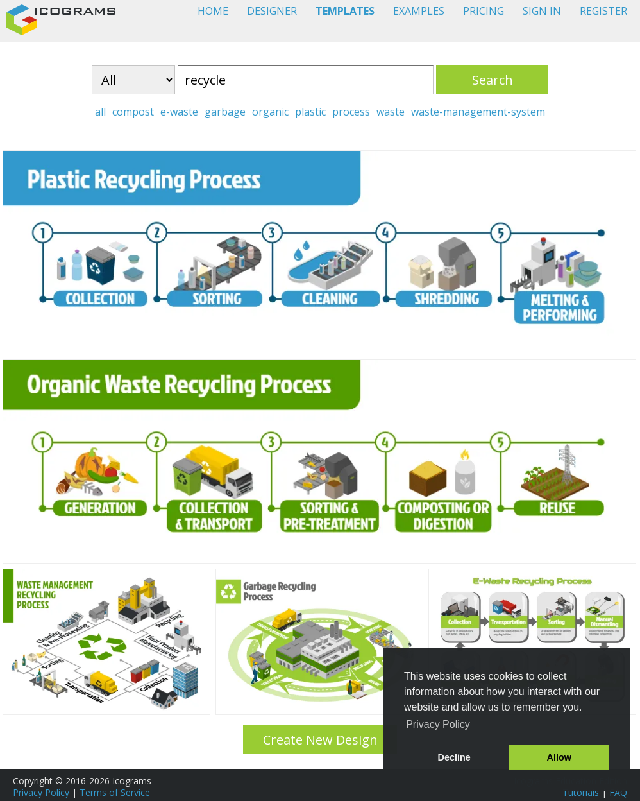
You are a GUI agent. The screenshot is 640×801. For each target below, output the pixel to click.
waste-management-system (478, 112)
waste (390, 112)
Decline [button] (454, 757)
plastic (310, 112)
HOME (213, 11)
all (100, 112)
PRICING (483, 11)
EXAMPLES (418, 11)
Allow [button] (559, 757)
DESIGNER (272, 11)
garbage (225, 112)
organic (270, 112)
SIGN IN (542, 11)
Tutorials (580, 792)
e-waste (179, 112)
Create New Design (320, 739)
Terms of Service (115, 792)
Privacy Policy (41, 792)
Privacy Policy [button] (438, 724)
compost (133, 112)
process (351, 112)
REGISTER (603, 11)
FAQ (618, 792)
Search (492, 80)
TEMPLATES (345, 11)
